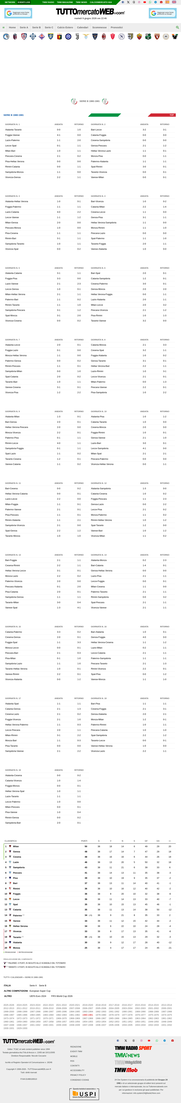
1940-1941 (48, 1025)
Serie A (33, 985)
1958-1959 (35, 1021)
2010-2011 (35, 1008)
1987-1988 (166, 1011)
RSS (72, 1061)
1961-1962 (166, 1018)
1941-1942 (35, 1025)
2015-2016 (140, 1005)
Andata (59, 124)
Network (10, 2)
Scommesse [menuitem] (99, 27)
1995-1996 (61, 1011)
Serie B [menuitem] (36, 27)
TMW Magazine (65, 2)
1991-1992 (114, 1011)
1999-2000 (8, 1011)
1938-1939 (74, 1025)
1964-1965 (127, 1018)
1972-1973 (22, 1018)
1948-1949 (166, 1021)
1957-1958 (48, 1021)
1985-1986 (22, 1015)
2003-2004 (127, 1008)
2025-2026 (8, 1005)
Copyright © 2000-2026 (16, 1069)
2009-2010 (48, 1008)
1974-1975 (166, 1015)
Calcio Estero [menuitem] (65, 27)
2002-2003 (140, 1008)
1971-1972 (35, 1018)
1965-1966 (114, 1018)
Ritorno (79, 124)
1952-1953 (114, 1021)
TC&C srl (17, 1049)
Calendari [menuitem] (82, 27)
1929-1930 (22, 1028)
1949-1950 (153, 1021)
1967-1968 (87, 1018)
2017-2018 (114, 1005)
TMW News (81, 2)
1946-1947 (22, 1025)
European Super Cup (40, 991)
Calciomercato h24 (101, 2)
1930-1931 (8, 1028)
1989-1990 (140, 1011)
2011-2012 (22, 1008)
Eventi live (24, 2)
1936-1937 (101, 1025)
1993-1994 (87, 1011)
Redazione (75, 1047)
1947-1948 (8, 1025)
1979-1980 (101, 1015)
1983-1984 (48, 1015)
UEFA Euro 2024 (38, 996)
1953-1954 (101, 1021)
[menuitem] (3, 27)
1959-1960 (22, 1021)
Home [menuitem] (12, 27)
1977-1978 (127, 1015)
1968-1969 (74, 1018)
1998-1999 (22, 1011)
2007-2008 (74, 1008)
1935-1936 (114, 1025)
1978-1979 (114, 1015)
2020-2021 (74, 1005)
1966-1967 (101, 1018)
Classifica (11, 841)
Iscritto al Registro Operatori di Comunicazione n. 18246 (28, 1062)
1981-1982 (74, 1015)
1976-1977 (140, 1015)
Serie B (42, 985)
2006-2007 (87, 1008)
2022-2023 (48, 1005)
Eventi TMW (76, 1052)
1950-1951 (140, 1021)
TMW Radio (48, 2)
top (172, 115)
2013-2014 (166, 1005)
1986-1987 (8, 1015)
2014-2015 (153, 1005)
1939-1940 (61, 1025)
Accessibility (77, 1070)
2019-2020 (87, 1005)
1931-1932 (166, 1025)
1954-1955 (87, 1021)
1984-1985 (35, 1015)
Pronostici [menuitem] (117, 27)
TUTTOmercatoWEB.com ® (39, 1069)
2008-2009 (61, 1008)
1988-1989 (153, 1011)
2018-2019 (101, 1005)
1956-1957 (61, 1021)
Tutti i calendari (13, 977)
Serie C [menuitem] (49, 27)
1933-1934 (140, 1025)
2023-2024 (35, 1005)
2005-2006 (101, 1008)
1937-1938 (87, 1025)
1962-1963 (153, 1018)
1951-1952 (127, 1021)
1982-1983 (61, 1015)
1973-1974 (8, 1018)
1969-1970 (61, 1018)
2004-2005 (114, 1008)
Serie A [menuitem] (24, 27)
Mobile (73, 1056)
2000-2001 (166, 1008)
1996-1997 (48, 1011)
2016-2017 (127, 1005)
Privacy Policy (78, 1075)
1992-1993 (101, 1011)
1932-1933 (153, 1025)
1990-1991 (127, 1011)
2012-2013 (8, 1008)
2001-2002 (153, 1008)
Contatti (75, 1066)
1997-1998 (35, 1011)
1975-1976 (153, 1015)
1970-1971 (48, 1018)
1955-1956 (74, 1021)
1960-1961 (8, 1021)
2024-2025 (22, 1005)
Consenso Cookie (79, 1080)
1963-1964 (140, 1018)
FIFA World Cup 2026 (61, 996)
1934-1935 (127, 1025)
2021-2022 (61, 1005)
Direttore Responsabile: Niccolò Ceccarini (28, 1056)
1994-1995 (74, 1011)
